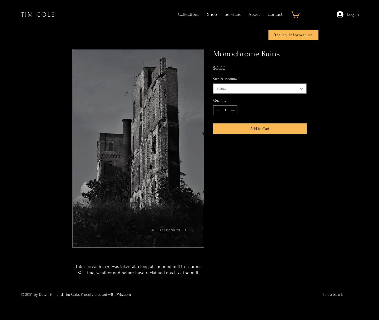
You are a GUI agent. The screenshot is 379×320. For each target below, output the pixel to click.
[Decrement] (217, 110)
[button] (295, 14)
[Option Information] (293, 35)
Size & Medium (226, 79)
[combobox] (260, 88)
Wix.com (124, 294)
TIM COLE (38, 14)
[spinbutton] (225, 110)
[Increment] (233, 110)
